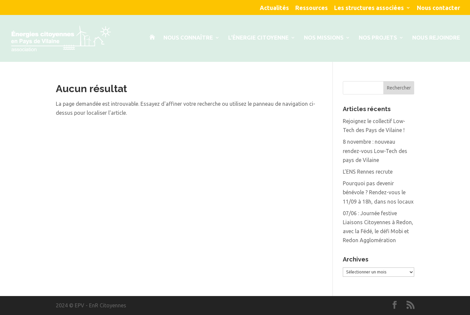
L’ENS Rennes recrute (368, 172)
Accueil (152, 48)
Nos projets (378, 38)
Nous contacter (438, 8)
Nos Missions (323, 38)
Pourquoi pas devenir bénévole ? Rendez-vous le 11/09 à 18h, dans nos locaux (378, 192)
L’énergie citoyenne (258, 38)
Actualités (274, 8)
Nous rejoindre (436, 38)
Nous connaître (188, 38)
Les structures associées (369, 8)
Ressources (311, 8)
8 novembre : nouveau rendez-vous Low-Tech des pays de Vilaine (375, 151)
